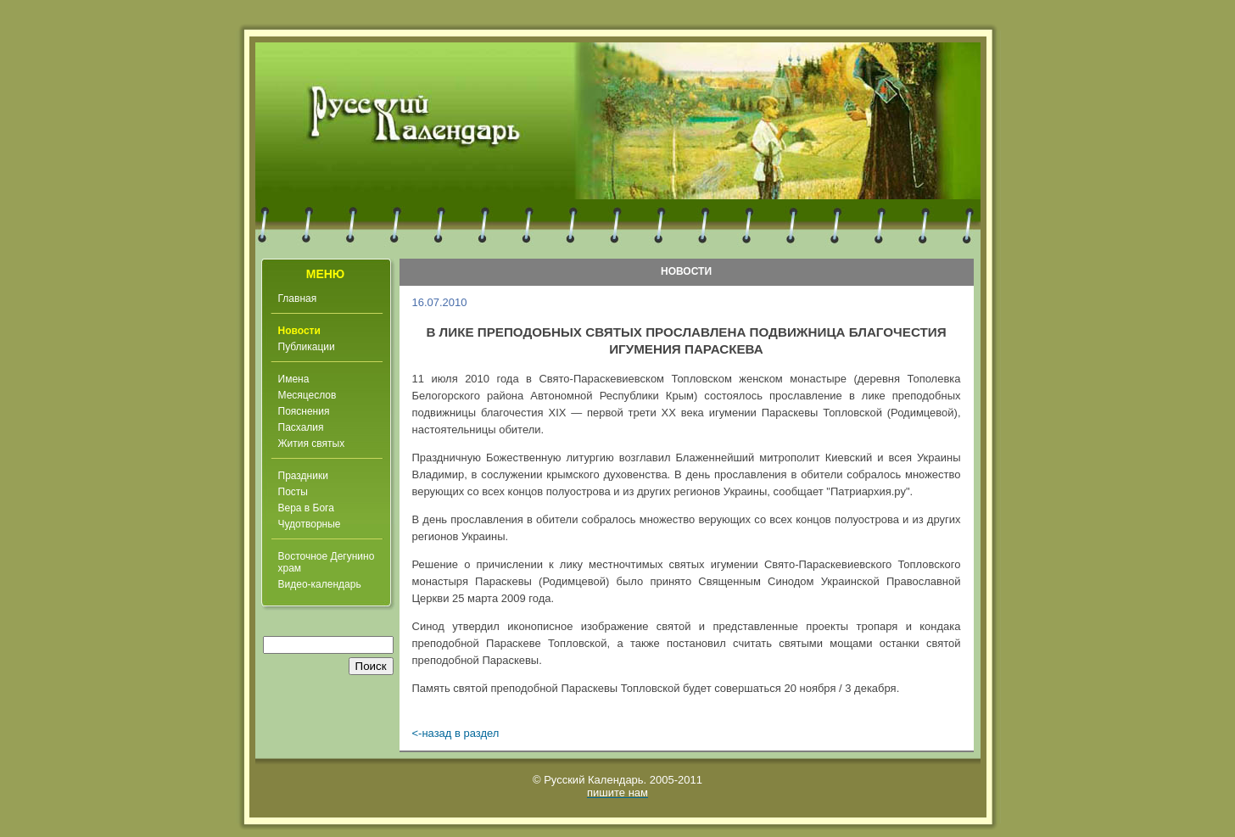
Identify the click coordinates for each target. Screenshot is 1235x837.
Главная (297, 298)
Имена (294, 379)
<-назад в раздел (456, 733)
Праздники (303, 476)
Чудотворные (309, 524)
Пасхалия (301, 427)
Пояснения (304, 411)
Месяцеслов (307, 395)
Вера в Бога (306, 508)
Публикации (306, 347)
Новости (299, 331)
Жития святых (311, 443)
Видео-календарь (319, 584)
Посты (293, 492)
